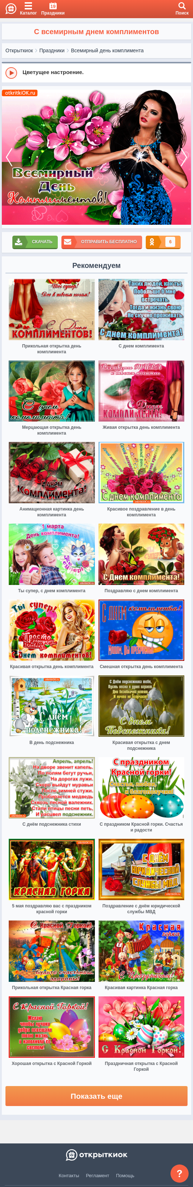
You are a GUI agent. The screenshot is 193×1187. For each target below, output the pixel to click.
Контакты (69, 1175)
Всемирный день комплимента (107, 50)
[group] (96, 72)
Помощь (125, 1175)
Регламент (97, 1175)
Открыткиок (19, 50)
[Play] (11, 73)
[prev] (9, 157)
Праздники (51, 50)
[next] (183, 157)
